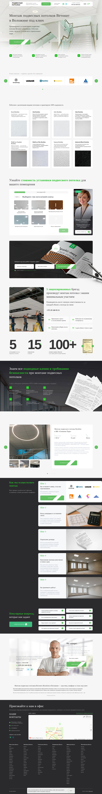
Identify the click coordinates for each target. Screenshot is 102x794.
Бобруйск (82, 748)
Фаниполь (68, 762)
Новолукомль (26, 757)
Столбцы (68, 764)
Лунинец (10, 754)
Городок (25, 759)
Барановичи (11, 748)
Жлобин (39, 749)
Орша (25, 748)
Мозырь (39, 748)
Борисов (68, 748)
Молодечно (69, 751)
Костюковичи (83, 757)
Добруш (39, 757)
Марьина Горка (69, 761)
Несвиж (68, 767)
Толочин (25, 762)
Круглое (82, 772)
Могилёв (82, 746)
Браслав (25, 764)
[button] (5, 81)
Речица (39, 751)
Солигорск (68, 749)
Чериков (82, 767)
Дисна (25, 775)
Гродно (53, 746)
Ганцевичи (11, 765)
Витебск (25, 746)
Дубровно (25, 772)
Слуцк (68, 754)
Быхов (82, 754)
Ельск (39, 765)
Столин (10, 764)
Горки (82, 751)
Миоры (25, 765)
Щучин (53, 757)
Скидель (53, 762)
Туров (39, 773)
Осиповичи (83, 749)
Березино (68, 770)
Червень (68, 778)
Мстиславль (83, 761)
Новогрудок (54, 754)
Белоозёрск (11, 770)
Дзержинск (69, 756)
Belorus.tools (91, 791)
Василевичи (40, 772)
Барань (25, 761)
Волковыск (54, 751)
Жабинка (11, 762)
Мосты (53, 761)
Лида (53, 748)
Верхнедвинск (26, 770)
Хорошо (71, 790)
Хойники (39, 761)
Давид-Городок (12, 775)
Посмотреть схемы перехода (84, 713)
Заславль (68, 765)
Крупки (68, 781)
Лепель (25, 756)
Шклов (82, 759)
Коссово (10, 778)
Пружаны (11, 757)
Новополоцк (26, 749)
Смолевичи (69, 759)
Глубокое (25, 754)
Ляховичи (11, 772)
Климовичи (83, 756)
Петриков (39, 762)
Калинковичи (40, 754)
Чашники (25, 767)
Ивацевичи (11, 756)
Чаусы (82, 762)
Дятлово (53, 765)
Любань (68, 772)
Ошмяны (53, 756)
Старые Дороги (69, 775)
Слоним (53, 749)
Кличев (82, 770)
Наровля (39, 770)
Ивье (53, 767)
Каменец (10, 773)
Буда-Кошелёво (40, 767)
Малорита (11, 767)
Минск (68, 746)
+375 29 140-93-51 (75, 4)
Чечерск (39, 764)
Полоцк (25, 751)
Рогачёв (39, 756)
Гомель (39, 746)
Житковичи (40, 759)
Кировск (82, 765)
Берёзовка (54, 764)
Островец (54, 759)
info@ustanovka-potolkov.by (15, 730)
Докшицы (25, 773)
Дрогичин (11, 761)
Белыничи (83, 764)
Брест (10, 746)
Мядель (68, 783)
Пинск (10, 749)
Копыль (68, 780)
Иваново (10, 759)
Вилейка (68, 757)
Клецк (68, 773)
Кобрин (10, 751)
